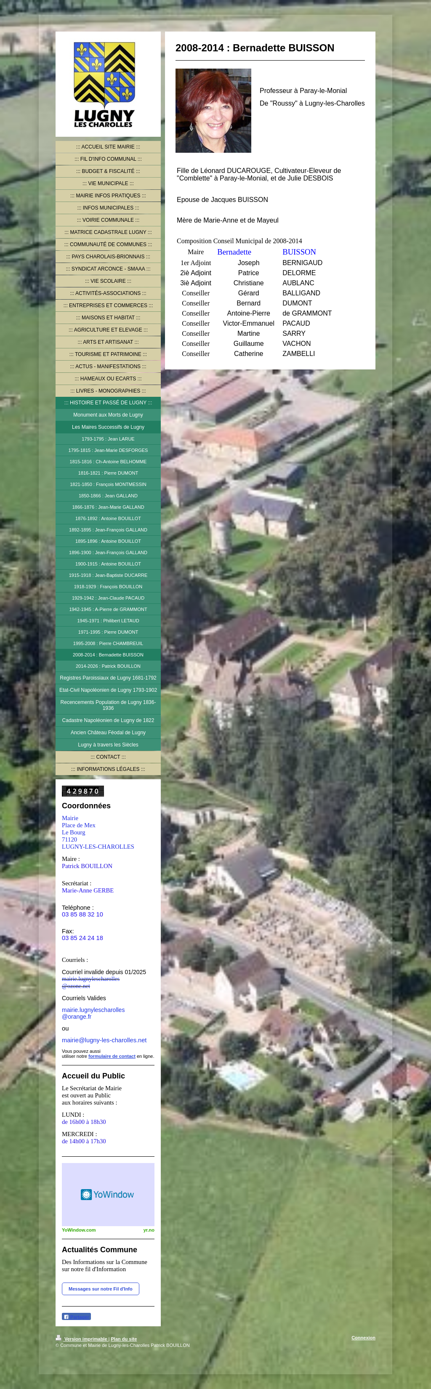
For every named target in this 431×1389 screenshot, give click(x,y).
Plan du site (124, 1338)
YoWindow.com (79, 1229)
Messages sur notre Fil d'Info (101, 1288)
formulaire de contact (112, 1056)
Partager (76, 1317)
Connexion (363, 1337)
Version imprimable (82, 1338)
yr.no (149, 1229)
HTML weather (108, 1194)
